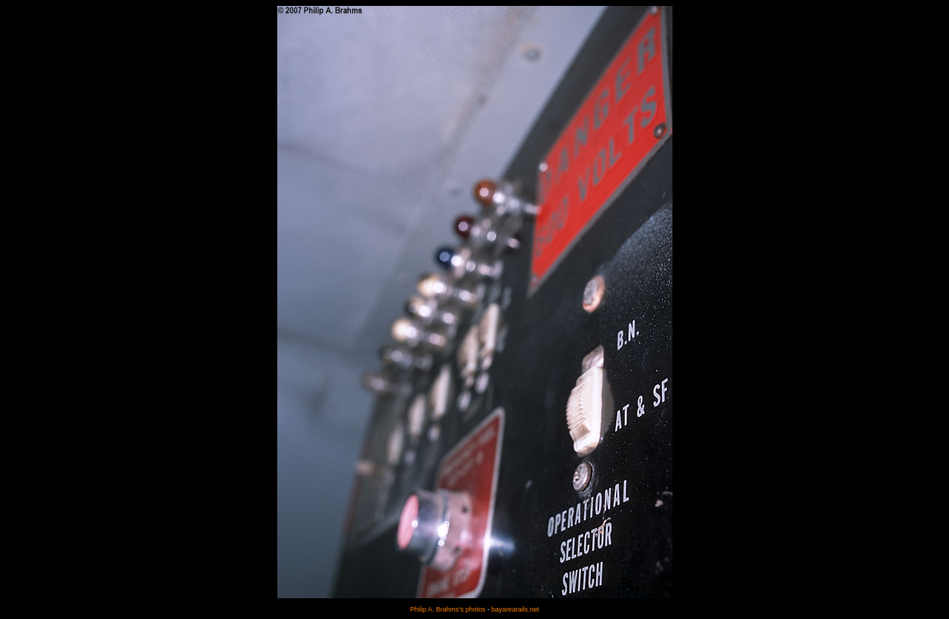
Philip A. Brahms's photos (448, 609)
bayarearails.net (515, 609)
